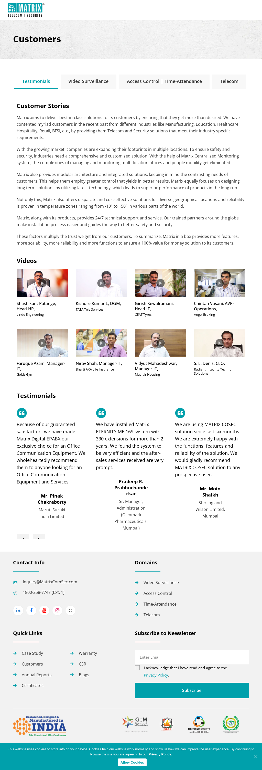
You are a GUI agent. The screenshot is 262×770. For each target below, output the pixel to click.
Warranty (88, 653)
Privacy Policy (156, 675)
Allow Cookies (132, 762)
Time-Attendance (160, 604)
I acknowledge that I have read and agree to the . (185, 671)
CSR (82, 664)
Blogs (84, 675)
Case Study (32, 653)
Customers (32, 664)
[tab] (36, 81)
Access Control (158, 593)
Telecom (152, 615)
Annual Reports (37, 675)
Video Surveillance (161, 582)
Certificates (32, 685)
